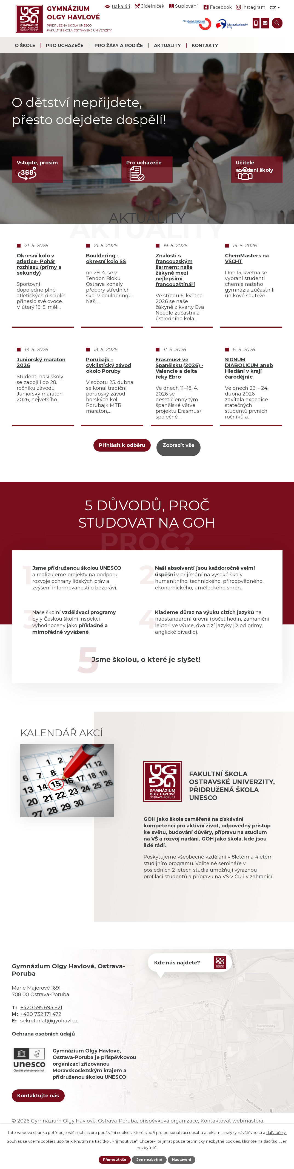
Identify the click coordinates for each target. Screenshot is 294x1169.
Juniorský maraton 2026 (41, 389)
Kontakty (205, 45)
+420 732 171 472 (40, 1039)
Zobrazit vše (190, 473)
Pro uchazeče (64, 45)
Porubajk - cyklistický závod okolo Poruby (108, 391)
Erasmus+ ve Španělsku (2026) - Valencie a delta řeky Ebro (179, 394)
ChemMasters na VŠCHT (247, 285)
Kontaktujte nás (47, 1121)
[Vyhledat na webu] (277, 23)
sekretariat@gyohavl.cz (49, 1045)
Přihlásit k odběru (104, 473)
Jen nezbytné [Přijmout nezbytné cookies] (149, 1159)
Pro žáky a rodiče (119, 45)
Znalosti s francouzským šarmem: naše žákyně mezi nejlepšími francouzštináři (175, 296)
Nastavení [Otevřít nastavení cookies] (184, 1159)
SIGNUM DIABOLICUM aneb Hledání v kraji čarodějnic (249, 394)
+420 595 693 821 (41, 1032)
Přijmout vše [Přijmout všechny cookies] (112, 1159)
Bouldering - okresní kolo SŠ (106, 285)
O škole (25, 45)
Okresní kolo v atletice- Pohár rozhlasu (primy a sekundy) (39, 290)
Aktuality (167, 45)
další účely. (276, 1131)
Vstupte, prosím (37, 164)
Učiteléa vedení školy (254, 168)
